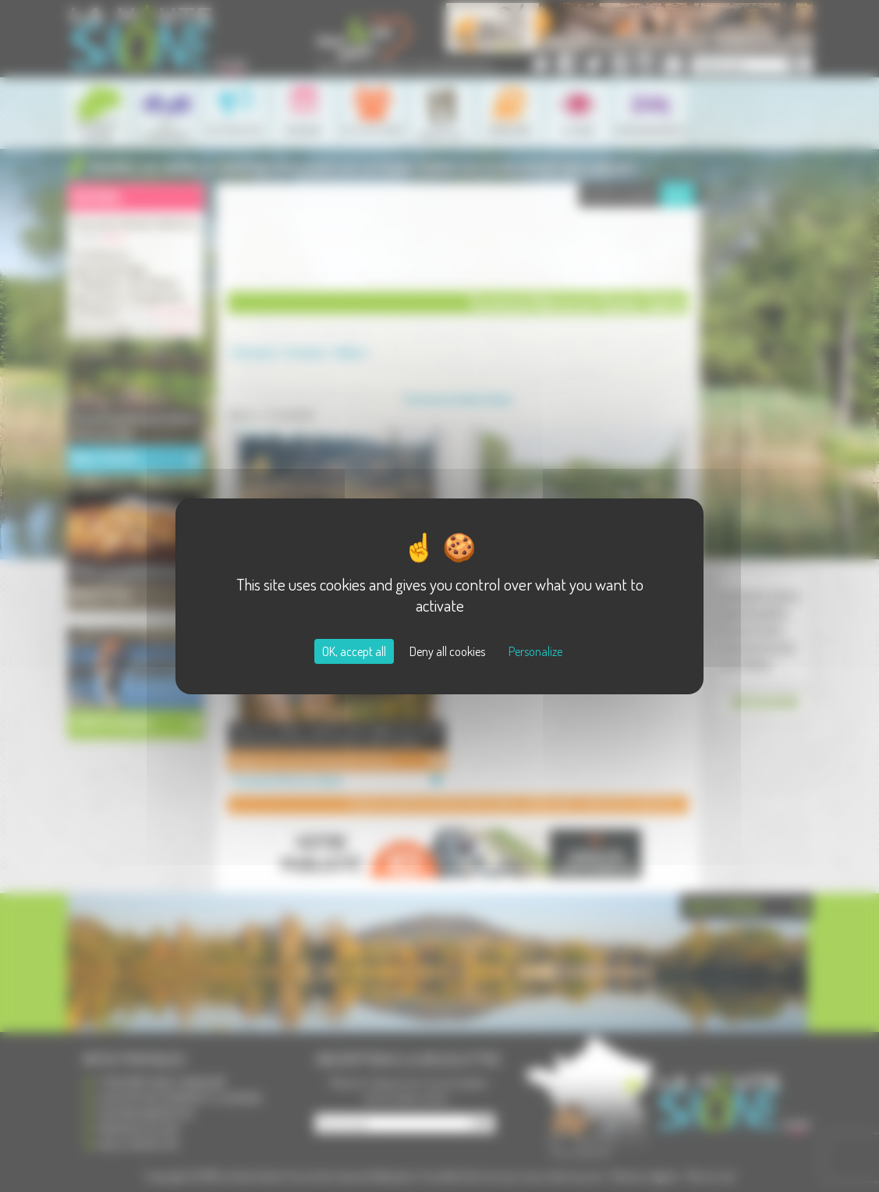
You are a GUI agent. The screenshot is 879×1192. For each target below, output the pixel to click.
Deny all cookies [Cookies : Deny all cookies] (447, 651)
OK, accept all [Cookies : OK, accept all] (354, 651)
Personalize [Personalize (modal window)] (535, 651)
